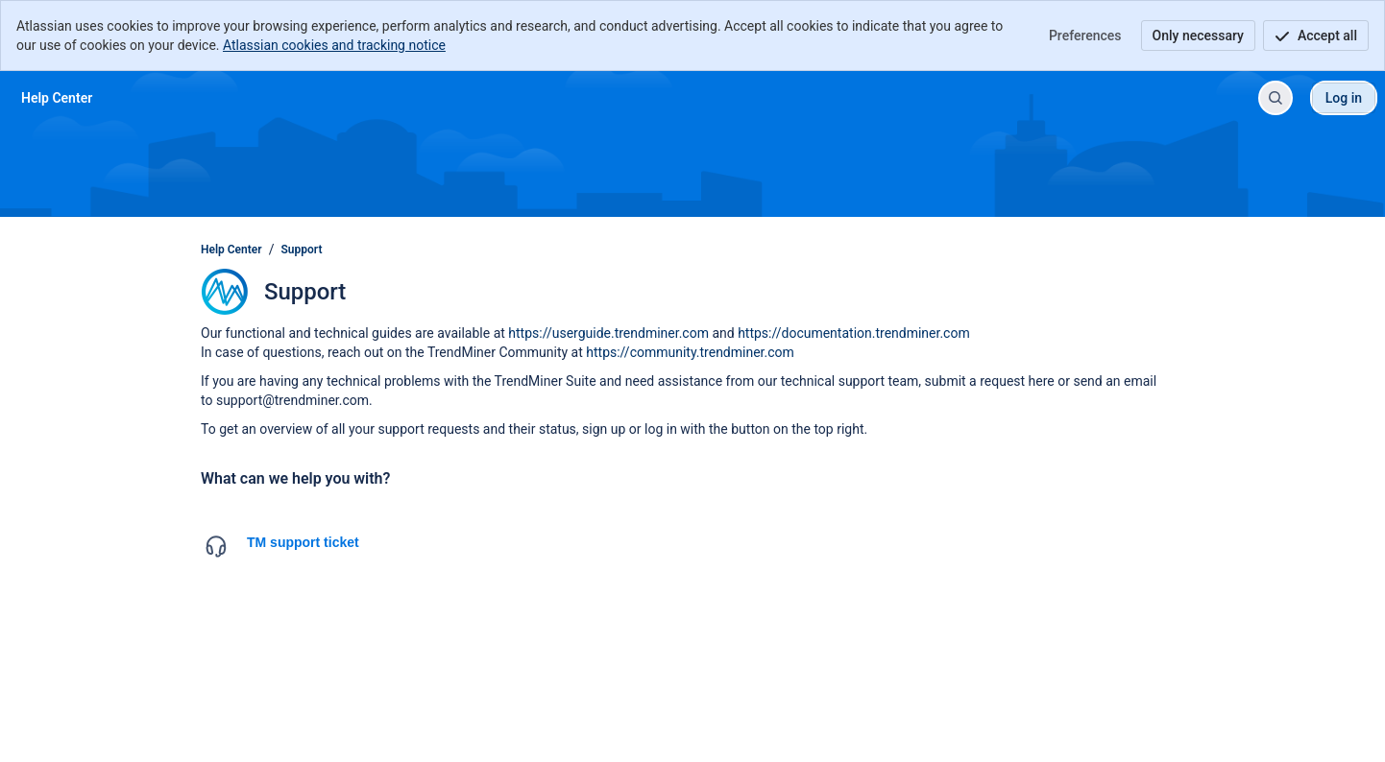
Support (302, 249)
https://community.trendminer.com (690, 352)
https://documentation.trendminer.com (854, 333)
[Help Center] (56, 98)
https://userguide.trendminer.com (608, 333)
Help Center (231, 249)
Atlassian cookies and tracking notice (334, 45)
